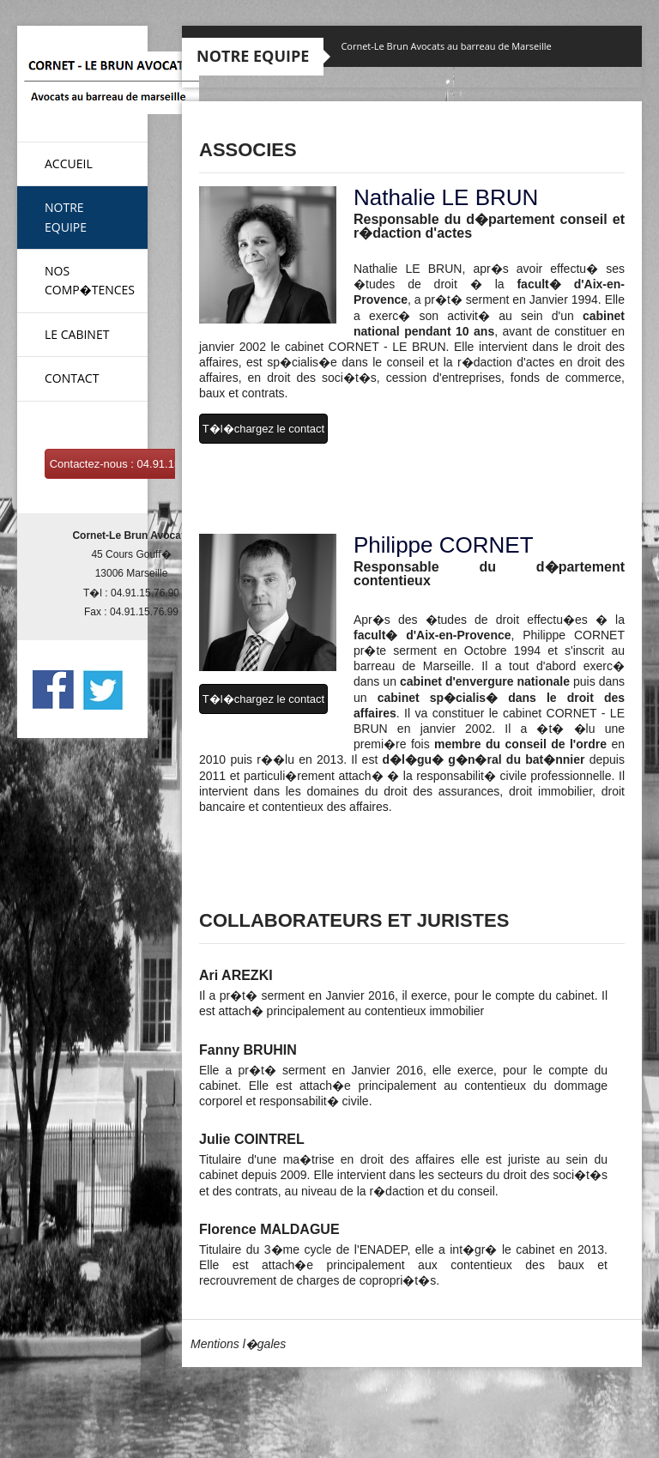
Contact (72, 378)
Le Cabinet (77, 334)
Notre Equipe (66, 216)
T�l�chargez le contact (263, 428)
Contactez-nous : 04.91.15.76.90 (131, 463)
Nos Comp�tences (90, 280)
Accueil (69, 163)
